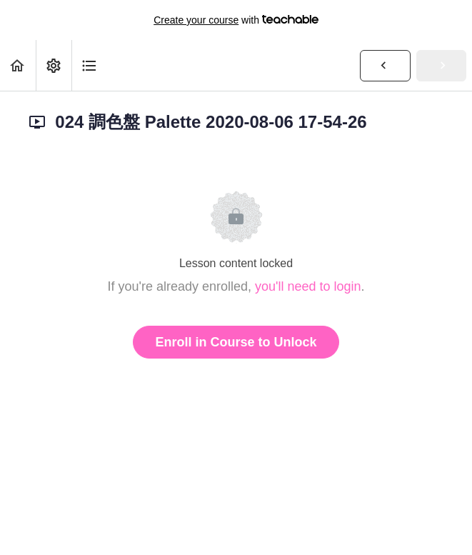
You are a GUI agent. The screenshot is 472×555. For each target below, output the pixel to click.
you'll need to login (308, 286)
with (236, 20)
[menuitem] (53, 65)
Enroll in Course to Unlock (235, 342)
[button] (18, 65)
